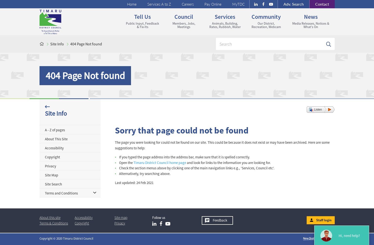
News (311, 21)
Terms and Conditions (61, 193)
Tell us (142, 21)
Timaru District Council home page (159, 162)
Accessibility (54, 148)
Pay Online (213, 4)
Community (266, 21)
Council (183, 21)
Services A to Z (159, 4)
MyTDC (238, 4)
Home (132, 4)
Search (293, 4)
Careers (188, 4)
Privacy (50, 166)
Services (225, 21)
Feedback (220, 220)
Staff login (324, 220)
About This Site (56, 139)
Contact (319, 4)
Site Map (51, 175)
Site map (120, 217)
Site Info (57, 43)
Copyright (52, 157)
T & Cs (54, 223)
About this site (50, 217)
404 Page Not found (86, 43)
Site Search (53, 184)
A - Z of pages (55, 130)
